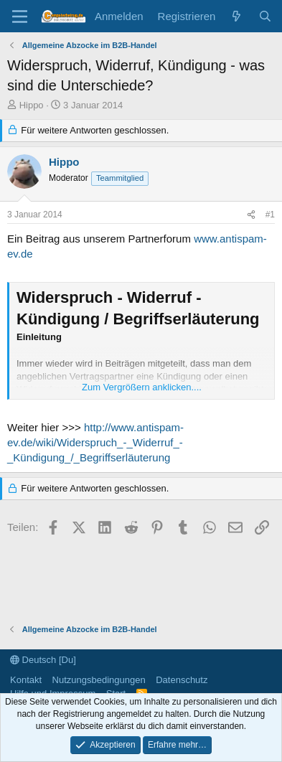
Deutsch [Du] (43, 659)
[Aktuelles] (236, 16)
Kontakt (26, 679)
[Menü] (20, 16)
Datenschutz (181, 679)
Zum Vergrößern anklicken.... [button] (142, 387)
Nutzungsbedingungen (99, 679)
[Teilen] (251, 215)
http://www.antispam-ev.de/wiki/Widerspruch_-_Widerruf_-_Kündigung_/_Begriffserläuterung (95, 442)
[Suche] (265, 16)
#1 (270, 215)
